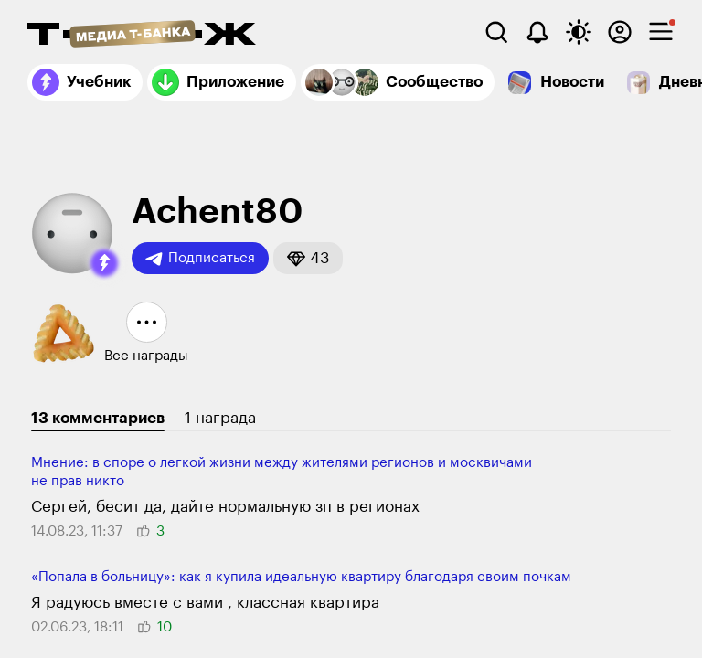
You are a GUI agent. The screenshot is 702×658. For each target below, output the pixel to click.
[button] (104, 263)
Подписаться (200, 258)
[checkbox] (661, 32)
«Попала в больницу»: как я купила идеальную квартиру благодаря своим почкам (301, 577)
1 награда (220, 418)
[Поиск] (496, 32)
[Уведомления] (537, 32)
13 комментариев (98, 418)
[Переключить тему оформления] (578, 32)
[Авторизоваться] (619, 32)
